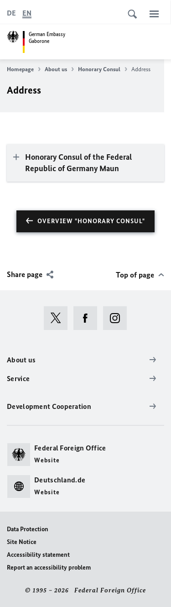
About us (59, 69)
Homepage (24, 69)
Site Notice (21, 542)
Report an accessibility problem (49, 567)
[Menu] (154, 14)
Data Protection (27, 529)
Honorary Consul (102, 69)
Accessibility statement (38, 555)
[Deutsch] (11, 13)
